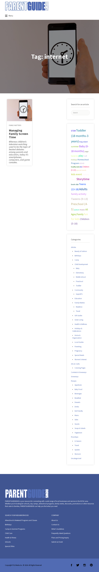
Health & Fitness (10, 538)
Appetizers (78, 385)
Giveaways (74, 376)
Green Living (79, 320)
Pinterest (91, 565)
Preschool (79, 281)
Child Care (8, 533)
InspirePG (79, 294)
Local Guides (79, 342)
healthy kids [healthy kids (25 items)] (75, 167)
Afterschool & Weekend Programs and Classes (21, 520)
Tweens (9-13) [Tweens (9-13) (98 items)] (79, 199)
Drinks (77, 407)
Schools (8, 542)
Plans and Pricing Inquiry (60, 538)
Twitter (77, 565)
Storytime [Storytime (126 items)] (82, 179)
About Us (54, 520)
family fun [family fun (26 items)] (74, 156)
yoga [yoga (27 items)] (86, 151)
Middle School (81, 277)
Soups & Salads (80, 428)
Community (79, 290)
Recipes (73, 381)
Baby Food (78, 389)
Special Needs (79, 355)
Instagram (84, 565)
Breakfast (78, 398)
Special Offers (9, 546)
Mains (77, 415)
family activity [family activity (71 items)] (78, 194)
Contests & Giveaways (78, 372)
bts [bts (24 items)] (81, 167)
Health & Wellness (81, 324)
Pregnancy (78, 351)
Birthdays (78, 256)
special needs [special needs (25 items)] (81, 170)
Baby (77, 268)
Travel (78, 311)
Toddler (78, 286)
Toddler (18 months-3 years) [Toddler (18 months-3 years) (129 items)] (79, 135)
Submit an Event (57, 542)
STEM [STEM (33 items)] (73, 131)
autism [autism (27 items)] (76, 210)
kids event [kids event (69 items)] (76, 174)
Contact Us (55, 525)
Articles (73, 247)
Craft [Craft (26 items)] (85, 156)
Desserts (77, 402)
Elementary (80, 273)
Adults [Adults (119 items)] (83, 189)
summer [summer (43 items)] (75, 146)
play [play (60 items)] (81, 155)
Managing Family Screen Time (18, 133)
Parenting (78, 346)
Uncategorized (76, 458)
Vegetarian (78, 433)
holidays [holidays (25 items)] (74, 160)
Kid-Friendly (79, 411)
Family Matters (15, 125)
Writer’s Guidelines (57, 529)
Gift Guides (78, 315)
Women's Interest (80, 359)
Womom (78, 454)
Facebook (71, 565)
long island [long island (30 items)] (83, 142)
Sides (76, 420)
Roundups (74, 437)
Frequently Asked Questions (60, 533)
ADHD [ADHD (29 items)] (81, 163)
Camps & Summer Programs (15, 529)
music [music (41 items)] (82, 209)
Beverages (78, 394)
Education (78, 298)
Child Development (81, 264)
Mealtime (79, 307)
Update (77, 450)
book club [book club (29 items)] (75, 184)
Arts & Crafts (75, 364)
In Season (78, 441)
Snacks (77, 424)
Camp (77, 260)
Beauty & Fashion (81, 251)
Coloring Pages (80, 368)
